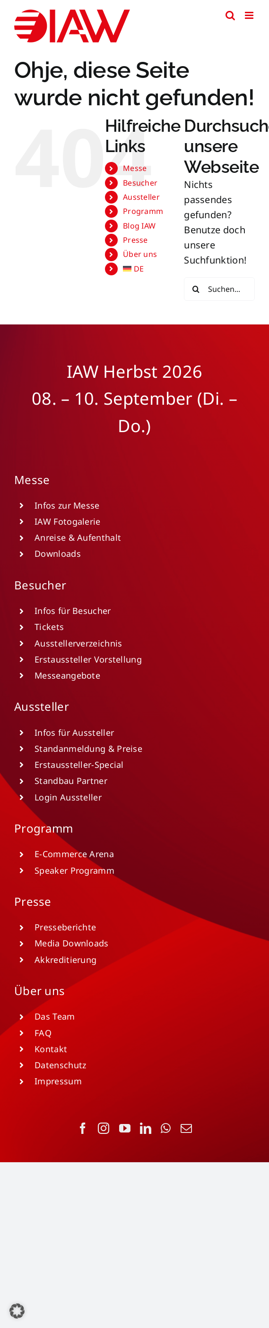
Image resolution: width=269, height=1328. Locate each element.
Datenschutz (60, 1065)
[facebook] (82, 1128)
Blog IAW (139, 226)
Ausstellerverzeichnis (78, 643)
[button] (17, 1311)
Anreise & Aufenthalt (78, 537)
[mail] (186, 1128)
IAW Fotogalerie (68, 521)
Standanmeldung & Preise (88, 748)
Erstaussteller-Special (79, 764)
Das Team (55, 1016)
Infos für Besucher (73, 610)
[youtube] (124, 1128)
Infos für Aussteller (74, 732)
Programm (143, 211)
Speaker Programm (74, 870)
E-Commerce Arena (74, 854)
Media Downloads (72, 943)
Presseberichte (65, 927)
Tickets (49, 626)
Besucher (140, 183)
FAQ (43, 1033)
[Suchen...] (219, 289)
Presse (135, 240)
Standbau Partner (71, 780)
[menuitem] (146, 269)
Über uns (140, 254)
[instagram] (103, 1128)
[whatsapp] (166, 1128)
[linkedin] (145, 1128)
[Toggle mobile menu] (250, 15)
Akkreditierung (65, 959)
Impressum (58, 1081)
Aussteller (141, 197)
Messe (135, 168)
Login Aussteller (68, 797)
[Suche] (196, 289)
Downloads (58, 553)
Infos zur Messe (67, 505)
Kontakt (51, 1049)
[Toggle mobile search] (230, 15)
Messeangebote (67, 675)
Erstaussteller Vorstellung (88, 659)
